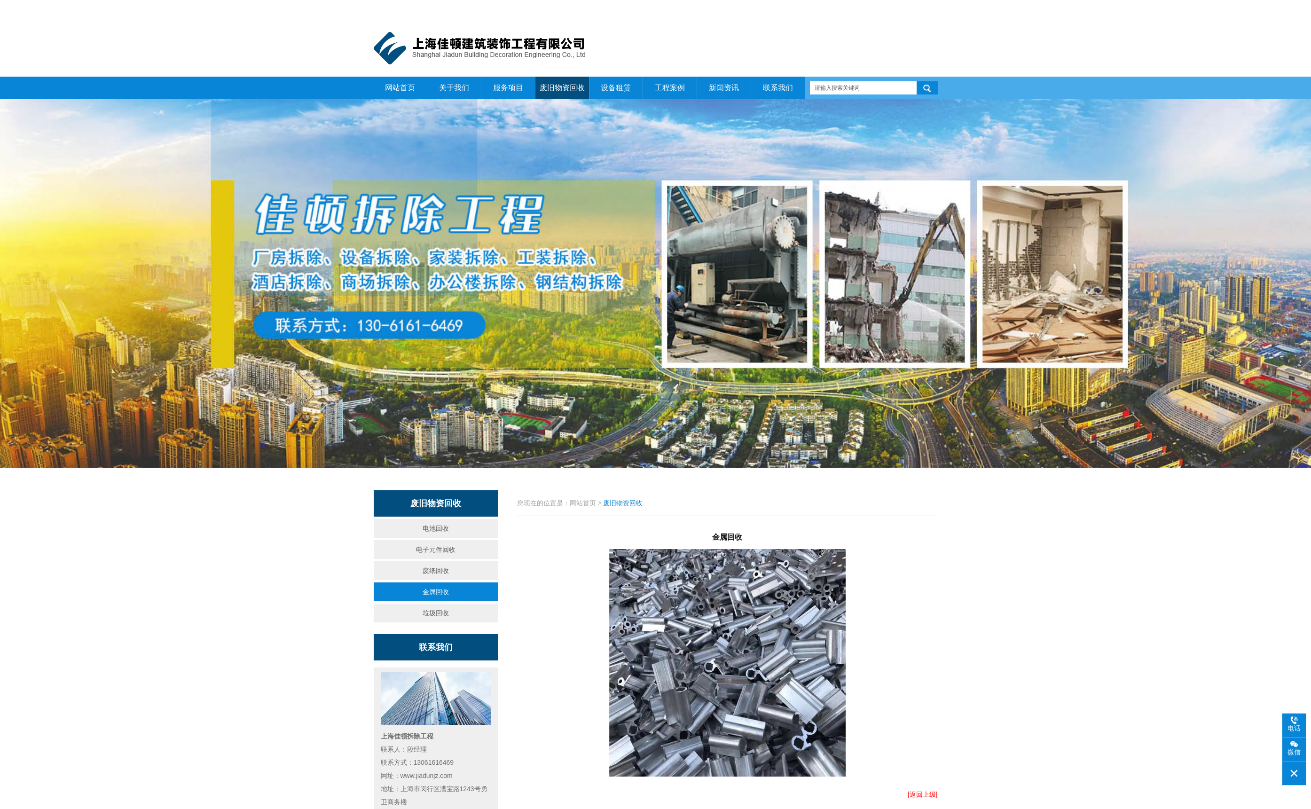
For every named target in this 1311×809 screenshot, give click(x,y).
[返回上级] (923, 794)
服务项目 (508, 88)
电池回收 (436, 528)
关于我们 (893, 10)
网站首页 (860, 10)
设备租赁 (616, 88)
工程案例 (670, 88)
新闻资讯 (724, 88)
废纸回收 (436, 570)
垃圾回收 (436, 613)
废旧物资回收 (562, 88)
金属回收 (436, 592)
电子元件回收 (435, 549)
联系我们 (926, 10)
